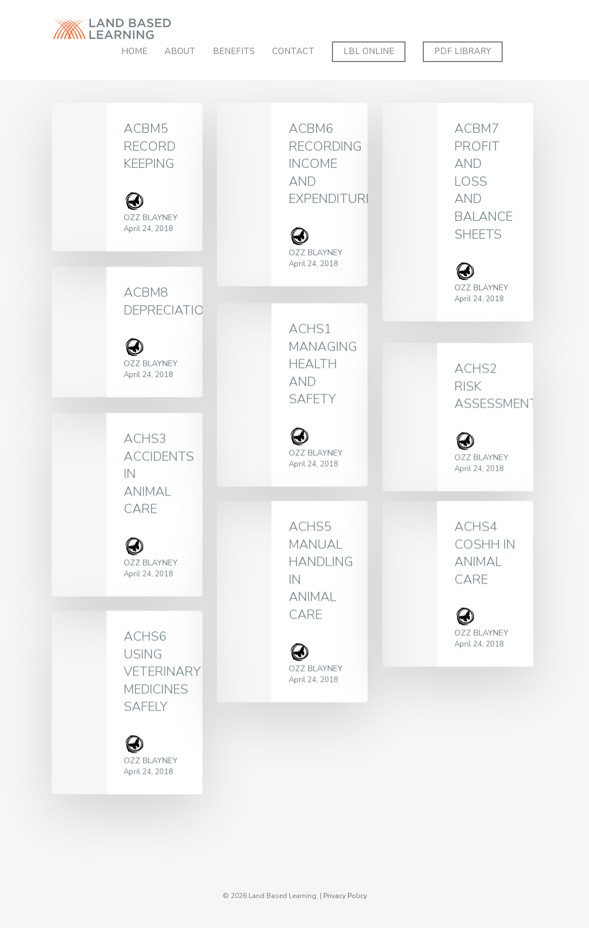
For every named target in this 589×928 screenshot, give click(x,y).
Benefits (234, 51)
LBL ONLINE (368, 51)
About (180, 51)
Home (134, 51)
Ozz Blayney (151, 217)
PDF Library (462, 51)
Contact (293, 51)
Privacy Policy (345, 895)
